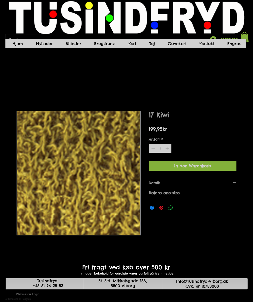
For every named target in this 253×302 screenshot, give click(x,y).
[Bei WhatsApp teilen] (171, 208)
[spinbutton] (160, 148)
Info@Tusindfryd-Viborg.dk (202, 281)
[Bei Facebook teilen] (152, 208)
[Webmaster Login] (27, 294)
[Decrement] (152, 148)
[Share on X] (180, 208)
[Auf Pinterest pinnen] (161, 208)
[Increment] (168, 148)
